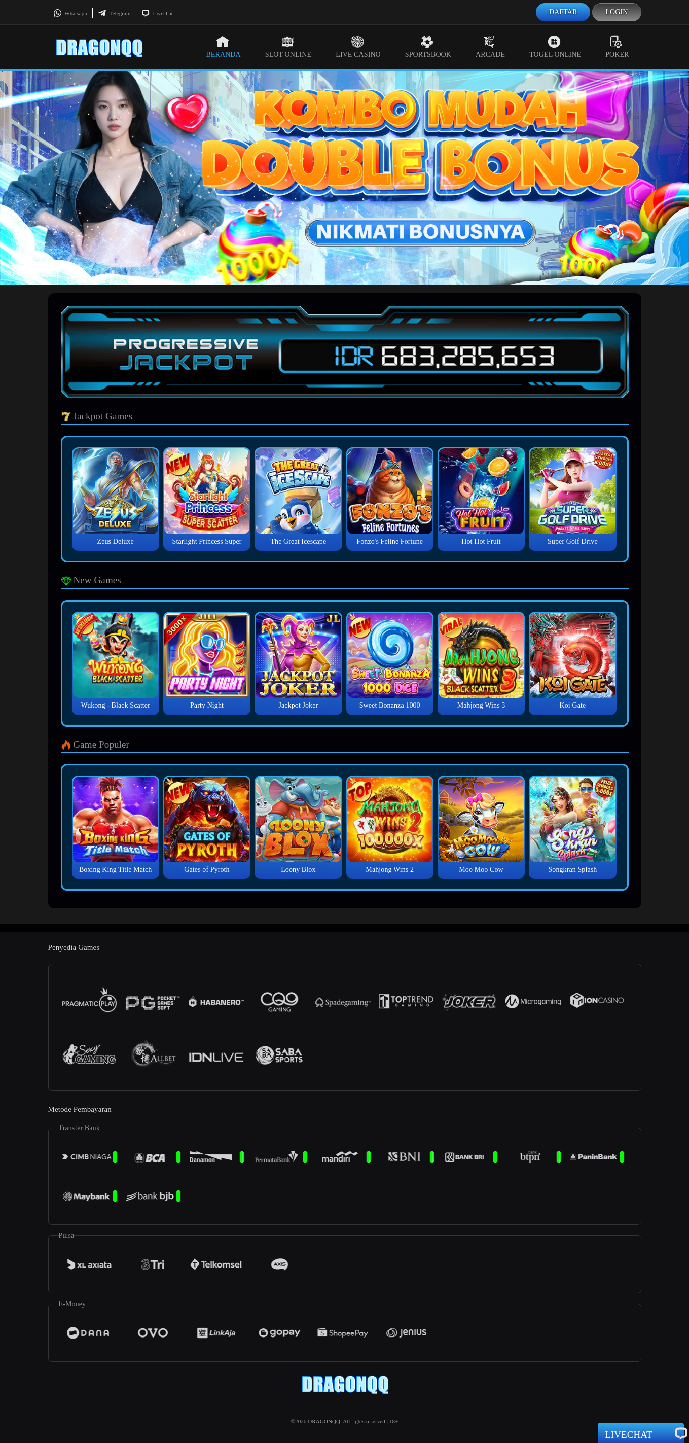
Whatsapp (70, 13)
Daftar (563, 12)
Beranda (223, 46)
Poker (617, 46)
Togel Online (555, 46)
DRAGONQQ (324, 1421)
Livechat (157, 13)
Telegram (114, 13)
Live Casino (358, 46)
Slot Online (288, 46)
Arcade (490, 46)
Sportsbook (428, 46)
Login (616, 12)
